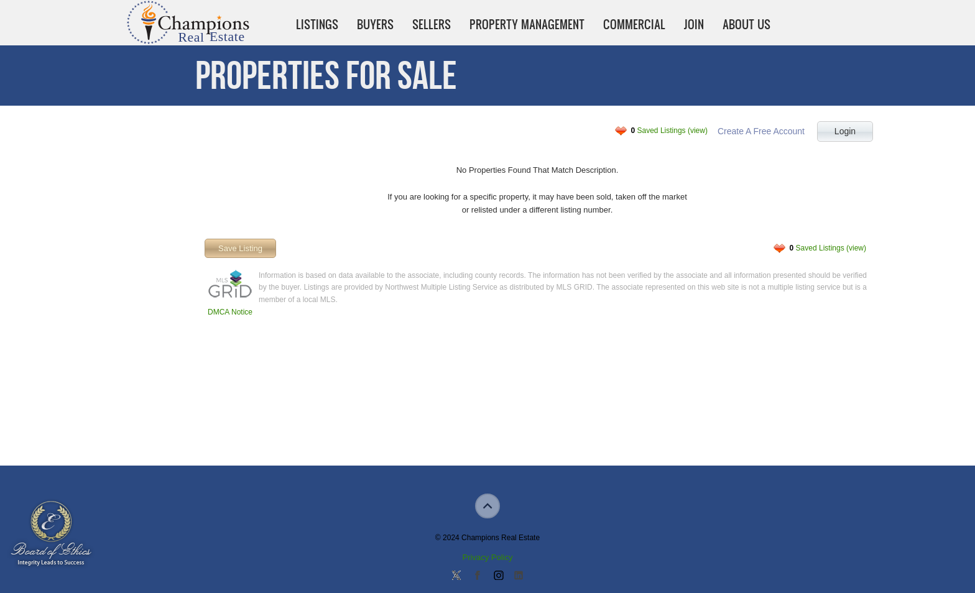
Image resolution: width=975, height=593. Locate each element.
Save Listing (240, 248)
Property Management (527, 24)
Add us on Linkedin (518, 576)
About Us (746, 24)
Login (845, 131)
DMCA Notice (230, 312)
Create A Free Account (761, 131)
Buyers (375, 24)
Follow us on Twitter (456, 576)
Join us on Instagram (498, 576)
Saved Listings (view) (669, 130)
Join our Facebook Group (477, 576)
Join (694, 24)
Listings (317, 24)
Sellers (431, 24)
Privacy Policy (488, 557)
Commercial (634, 24)
